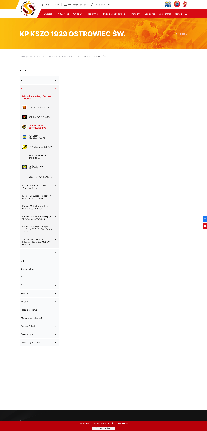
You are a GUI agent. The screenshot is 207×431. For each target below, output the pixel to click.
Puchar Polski (28, 326)
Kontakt (178, 14)
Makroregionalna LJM (32, 318)
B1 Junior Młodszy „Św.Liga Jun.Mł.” (36, 97)
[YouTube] (205, 226)
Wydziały (78, 14)
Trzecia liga (27, 334)
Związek (49, 14)
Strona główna (26, 56)
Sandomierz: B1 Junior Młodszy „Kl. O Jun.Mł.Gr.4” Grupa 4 (36, 242)
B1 (22, 88)
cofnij (181, 34)
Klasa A (25, 293)
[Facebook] (205, 219)
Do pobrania (165, 14)
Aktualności (64, 14)
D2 (22, 285)
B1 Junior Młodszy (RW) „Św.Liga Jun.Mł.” (34, 186)
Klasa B (24, 301)
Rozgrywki (94, 14)
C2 (22, 260)
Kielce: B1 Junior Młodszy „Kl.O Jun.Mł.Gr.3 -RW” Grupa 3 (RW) (37, 229)
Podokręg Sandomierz (115, 14)
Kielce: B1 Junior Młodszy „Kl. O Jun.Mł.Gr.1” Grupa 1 (37, 197)
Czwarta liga (27, 269)
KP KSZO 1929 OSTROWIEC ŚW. (92, 56)
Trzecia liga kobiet (30, 342)
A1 (22, 80)
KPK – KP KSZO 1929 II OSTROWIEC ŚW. (55, 56)
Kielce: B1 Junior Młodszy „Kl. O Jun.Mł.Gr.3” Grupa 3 (37, 217)
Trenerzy (136, 14)
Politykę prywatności (119, 423)
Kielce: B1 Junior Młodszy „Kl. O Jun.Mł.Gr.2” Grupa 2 (37, 207)
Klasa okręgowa (29, 309)
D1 (22, 277)
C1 (22, 252)
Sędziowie (150, 14)
